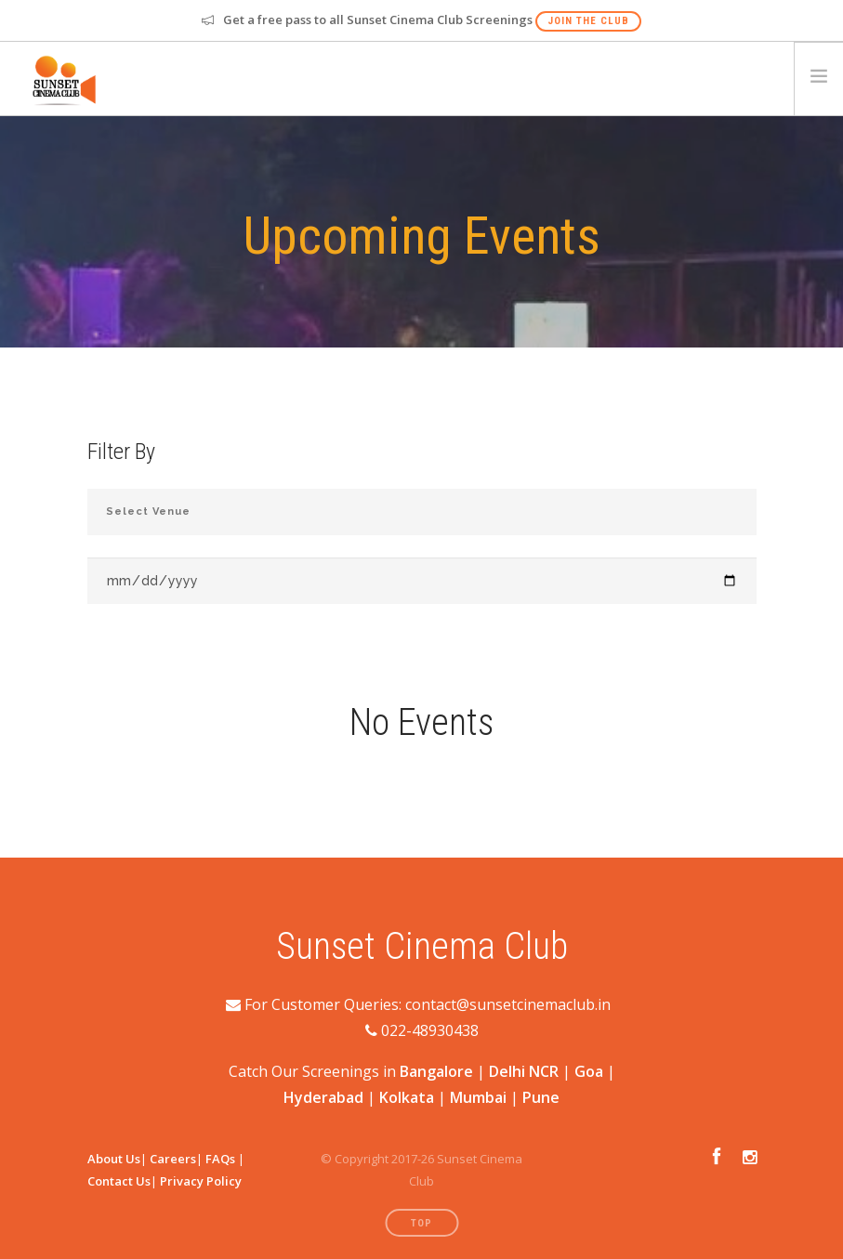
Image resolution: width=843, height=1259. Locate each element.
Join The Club (588, 21)
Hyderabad (323, 1097)
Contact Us (119, 1181)
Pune (541, 1097)
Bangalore (436, 1071)
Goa (588, 1071)
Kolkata (406, 1097)
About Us (113, 1158)
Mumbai (478, 1097)
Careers (173, 1158)
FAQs (220, 1158)
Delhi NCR (524, 1071)
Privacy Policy (201, 1181)
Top (421, 1223)
